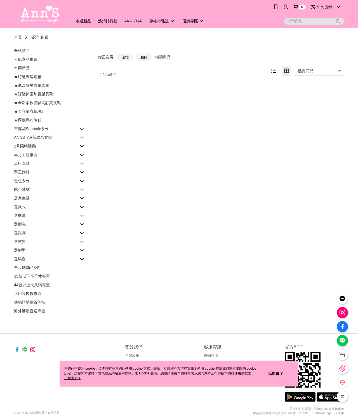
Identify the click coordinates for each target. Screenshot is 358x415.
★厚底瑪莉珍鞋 (27, 120)
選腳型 (20, 250)
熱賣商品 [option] (306, 71)
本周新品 (22, 68)
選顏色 (20, 224)
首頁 (18, 37)
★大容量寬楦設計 (29, 111)
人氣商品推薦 (25, 59)
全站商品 (22, 50)
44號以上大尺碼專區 (32, 285)
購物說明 (211, 355)
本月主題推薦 (25, 155)
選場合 (20, 259)
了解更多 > (72, 378)
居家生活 (22, 198)
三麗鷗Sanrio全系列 (31, 128)
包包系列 (22, 181)
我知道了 (275, 373)
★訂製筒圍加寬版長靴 (33, 94)
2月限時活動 (25, 146)
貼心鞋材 (22, 189)
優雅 (35, 37)
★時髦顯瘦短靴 (27, 76)
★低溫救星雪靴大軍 (31, 85)
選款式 (20, 207)
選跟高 (20, 233)
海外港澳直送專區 (29, 311)
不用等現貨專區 (27, 293)
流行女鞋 (22, 163)
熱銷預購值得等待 (29, 302)
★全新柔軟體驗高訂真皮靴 (37, 102)
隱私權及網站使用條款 (114, 373)
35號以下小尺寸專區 (32, 276)
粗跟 (44, 37)
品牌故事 (132, 355)
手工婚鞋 (22, 172)
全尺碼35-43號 (27, 267)
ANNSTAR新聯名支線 (33, 137)
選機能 (20, 215)
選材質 (20, 241)
